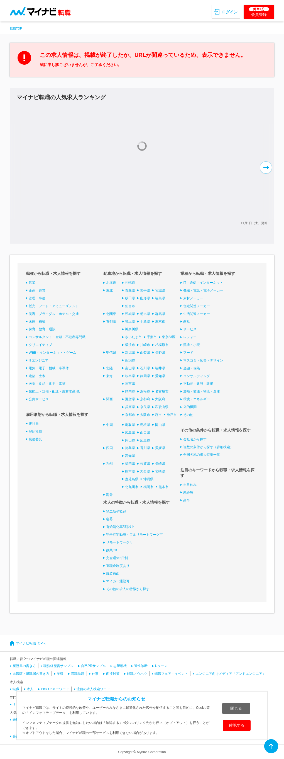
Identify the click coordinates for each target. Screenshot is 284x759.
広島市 (145, 440)
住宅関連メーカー (196, 306)
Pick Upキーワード (55, 689)
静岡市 (130, 391)
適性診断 (141, 666)
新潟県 (130, 353)
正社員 (34, 424)
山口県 (145, 433)
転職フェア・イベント (171, 674)
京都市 (130, 415)
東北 (109, 290)
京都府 (145, 399)
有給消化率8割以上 (120, 527)
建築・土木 (37, 376)
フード (188, 353)
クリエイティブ (40, 345)
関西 (109, 399)
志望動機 (120, 666)
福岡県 (130, 463)
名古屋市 (161, 391)
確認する (236, 725)
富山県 (130, 368)
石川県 (145, 368)
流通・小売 (191, 345)
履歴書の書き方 (24, 666)
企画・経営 (37, 290)
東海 (109, 376)
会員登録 (259, 12)
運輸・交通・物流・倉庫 (201, 391)
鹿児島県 (131, 479)
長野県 (160, 353)
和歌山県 (161, 407)
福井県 (160, 368)
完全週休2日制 (117, 558)
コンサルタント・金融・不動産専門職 (57, 337)
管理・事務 (37, 298)
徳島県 (130, 448)
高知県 (130, 456)
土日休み (190, 485)
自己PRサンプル (93, 666)
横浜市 (130, 345)
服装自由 (112, 574)
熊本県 (130, 471)
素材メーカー (193, 298)
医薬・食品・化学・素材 (47, 383)
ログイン (230, 12)
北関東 (111, 314)
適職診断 (77, 674)
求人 (30, 689)
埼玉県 (130, 321)
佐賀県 (145, 463)
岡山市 (130, 440)
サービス (190, 329)
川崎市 (145, 345)
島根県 (145, 425)
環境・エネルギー (196, 399)
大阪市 (145, 415)
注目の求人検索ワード (93, 689)
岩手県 (145, 290)
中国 (109, 425)
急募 (109, 519)
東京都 (160, 321)
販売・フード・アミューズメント (54, 306)
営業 (32, 283)
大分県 (145, 471)
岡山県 (160, 425)
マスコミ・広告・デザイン (203, 360)
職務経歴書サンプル (58, 666)
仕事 (95, 674)
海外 (109, 495)
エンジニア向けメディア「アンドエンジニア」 (230, 674)
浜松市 (145, 391)
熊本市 (163, 487)
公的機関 (190, 407)
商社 (186, 321)
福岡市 (148, 487)
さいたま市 (133, 337)
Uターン (161, 666)
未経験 (188, 492)
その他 (188, 415)
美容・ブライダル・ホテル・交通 (54, 314)
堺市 (158, 415)
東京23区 (168, 337)
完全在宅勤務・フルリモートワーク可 (134, 535)
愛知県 (160, 376)
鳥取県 (130, 425)
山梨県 (145, 353)
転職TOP (16, 28)
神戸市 (172, 415)
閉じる (236, 708)
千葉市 (152, 337)
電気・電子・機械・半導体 (49, 368)
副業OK (111, 550)
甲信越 (111, 353)
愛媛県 (160, 448)
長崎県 (160, 463)
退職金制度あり (117, 566)
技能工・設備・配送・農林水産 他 (54, 391)
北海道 (111, 283)
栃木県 (145, 314)
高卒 (186, 500)
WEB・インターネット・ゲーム (52, 353)
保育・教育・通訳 (42, 329)
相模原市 (161, 345)
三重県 (130, 383)
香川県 (145, 448)
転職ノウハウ (137, 674)
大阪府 (160, 399)
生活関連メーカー (196, 314)
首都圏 (111, 321)
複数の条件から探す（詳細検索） (208, 447)
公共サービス (39, 399)
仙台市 (130, 306)
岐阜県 (130, 376)
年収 (60, 674)
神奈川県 (131, 329)
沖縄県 (148, 479)
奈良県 (145, 407)
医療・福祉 (37, 321)
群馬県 (160, 314)
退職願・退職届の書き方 (31, 674)
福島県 (160, 298)
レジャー (190, 337)
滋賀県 (130, 399)
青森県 (130, 290)
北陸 (109, 368)
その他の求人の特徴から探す (128, 589)
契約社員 (35, 431)
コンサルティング (196, 376)
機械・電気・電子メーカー (203, 290)
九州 (109, 463)
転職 (16, 689)
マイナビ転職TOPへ (31, 643)
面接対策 (112, 674)
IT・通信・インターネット (203, 283)
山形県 (145, 298)
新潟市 (130, 360)
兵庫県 (130, 407)
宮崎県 (160, 471)
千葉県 (145, 321)
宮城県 (160, 290)
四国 (109, 448)
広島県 (130, 433)
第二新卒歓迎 (116, 511)
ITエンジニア (38, 360)
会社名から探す (195, 439)
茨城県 (130, 314)
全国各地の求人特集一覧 (201, 455)
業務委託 (35, 439)
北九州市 (131, 487)
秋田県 (130, 298)
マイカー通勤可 (117, 581)
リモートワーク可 (119, 542)
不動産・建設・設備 (198, 383)
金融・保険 (191, 368)
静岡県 (145, 376)
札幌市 (130, 283)
